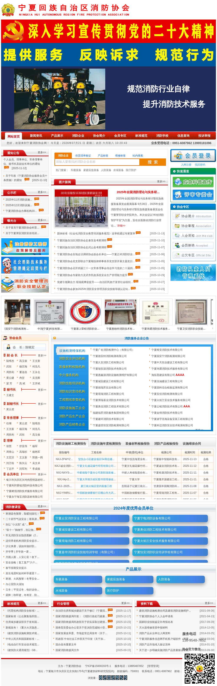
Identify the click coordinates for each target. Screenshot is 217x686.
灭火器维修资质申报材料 (153, 627)
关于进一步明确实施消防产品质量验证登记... (165, 650)
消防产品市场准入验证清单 (154, 644)
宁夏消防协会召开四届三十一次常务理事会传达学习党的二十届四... (96, 268)
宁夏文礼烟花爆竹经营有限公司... (96, 465)
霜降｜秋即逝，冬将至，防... (22, 595)
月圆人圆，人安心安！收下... (22, 557)
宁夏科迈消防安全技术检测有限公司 (172, 425)
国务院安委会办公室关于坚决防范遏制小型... (81, 627)
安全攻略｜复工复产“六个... (21, 562)
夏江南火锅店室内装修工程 (96, 486)
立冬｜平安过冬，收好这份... (22, 589)
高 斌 (22, 383)
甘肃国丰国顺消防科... (166, 486)
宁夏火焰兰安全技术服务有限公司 (171, 400)
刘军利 (23, 468)
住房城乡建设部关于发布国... (22, 621)
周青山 (10, 451)
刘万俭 (10, 463)
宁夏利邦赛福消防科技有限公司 (24, 485)
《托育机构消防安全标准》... (22, 610)
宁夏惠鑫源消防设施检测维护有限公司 (115, 375)
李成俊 (36, 468)
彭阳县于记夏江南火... (134, 486)
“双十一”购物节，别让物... (21, 529)
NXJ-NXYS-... (64, 472)
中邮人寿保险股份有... (134, 472)
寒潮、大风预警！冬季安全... (22, 578)
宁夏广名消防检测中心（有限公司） (114, 349)
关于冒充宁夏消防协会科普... (23, 227)
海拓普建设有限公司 (167, 375)
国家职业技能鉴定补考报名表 (156, 621)
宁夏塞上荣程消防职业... (87, 328)
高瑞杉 (23, 451)
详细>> (121, 225)
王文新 (36, 360)
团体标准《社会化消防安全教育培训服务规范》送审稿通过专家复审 (96, 233)
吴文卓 (36, 463)
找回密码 (200, 164)
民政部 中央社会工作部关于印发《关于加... (80, 638)
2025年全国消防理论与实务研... (138, 192)
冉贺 (22, 377)
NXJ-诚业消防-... (64, 465)
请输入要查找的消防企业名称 (75, 161)
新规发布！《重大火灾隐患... (22, 627)
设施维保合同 (192, 443)
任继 (9, 423)
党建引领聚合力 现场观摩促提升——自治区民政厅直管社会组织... (95, 282)
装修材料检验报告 (137, 443)
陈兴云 (23, 463)
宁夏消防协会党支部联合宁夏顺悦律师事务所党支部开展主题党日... (96, 261)
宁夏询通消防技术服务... (158, 328)
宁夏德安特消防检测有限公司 (110, 356)
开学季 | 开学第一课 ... (18, 551)
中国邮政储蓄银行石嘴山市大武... (96, 492)
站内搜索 (138, 155)
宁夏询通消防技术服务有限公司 (170, 368)
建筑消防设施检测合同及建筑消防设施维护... (165, 610)
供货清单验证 (83, 155)
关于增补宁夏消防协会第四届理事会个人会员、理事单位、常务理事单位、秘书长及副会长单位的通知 (25, 161)
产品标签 (103, 155)
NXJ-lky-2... (64, 479)
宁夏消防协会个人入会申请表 (156, 616)
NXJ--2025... (64, 486)
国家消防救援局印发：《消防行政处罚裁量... (81, 616)
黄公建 (10, 377)
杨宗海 (23, 366)
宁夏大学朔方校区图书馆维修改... (96, 479)
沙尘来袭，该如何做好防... (21, 546)
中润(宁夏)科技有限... (51, 328)
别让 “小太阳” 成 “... (17, 524)
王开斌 (36, 383)
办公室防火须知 (15, 584)
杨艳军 (36, 451)
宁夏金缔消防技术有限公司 (167, 412)
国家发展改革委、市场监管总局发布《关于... (81, 633)
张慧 (9, 446)
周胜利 (10, 372)
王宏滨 (10, 457)
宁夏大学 (134, 479)
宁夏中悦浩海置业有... (134, 459)
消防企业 (63, 155)
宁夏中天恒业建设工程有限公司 (170, 362)
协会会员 (15, 338)
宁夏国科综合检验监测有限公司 (170, 387)
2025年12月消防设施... (19, 205)
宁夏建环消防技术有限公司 (109, 419)
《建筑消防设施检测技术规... (22, 633)
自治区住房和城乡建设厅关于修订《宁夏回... (81, 610)
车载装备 (76, 170)
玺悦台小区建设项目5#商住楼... (96, 459)
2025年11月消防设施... (19, 199)
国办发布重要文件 (66, 644)
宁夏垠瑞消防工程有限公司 (109, 393)
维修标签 (120, 155)
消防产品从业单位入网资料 (154, 633)
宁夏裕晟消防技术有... (166, 472)
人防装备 (106, 170)
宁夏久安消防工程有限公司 (109, 362)
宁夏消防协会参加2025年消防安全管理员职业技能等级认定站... (93, 289)
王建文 (10, 395)
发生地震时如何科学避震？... (22, 573)
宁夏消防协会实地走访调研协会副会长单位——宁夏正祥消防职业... (96, 254)
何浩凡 (36, 366)
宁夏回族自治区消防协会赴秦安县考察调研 (82, 240)
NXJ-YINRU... (64, 492)
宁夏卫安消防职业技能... (193, 328)
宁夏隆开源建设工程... (166, 479)
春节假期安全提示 (16, 567)
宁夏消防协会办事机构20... (21, 210)
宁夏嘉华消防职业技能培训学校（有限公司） (86, 552)
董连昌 (23, 372)
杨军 (35, 446)
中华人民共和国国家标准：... (22, 638)
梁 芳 (9, 383)
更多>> (42, 152)
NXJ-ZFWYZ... (64, 459)
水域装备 (118, 170)
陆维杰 (10, 360)
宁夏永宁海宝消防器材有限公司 (24, 496)
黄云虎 (10, 409)
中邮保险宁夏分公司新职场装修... (96, 472)
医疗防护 (131, 170)
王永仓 (36, 372)
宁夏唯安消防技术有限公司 (167, 349)
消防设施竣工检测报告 (71, 443)
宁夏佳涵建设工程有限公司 (167, 381)
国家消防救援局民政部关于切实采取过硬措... (81, 621)
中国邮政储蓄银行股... (134, 492)
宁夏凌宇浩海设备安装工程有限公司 (172, 419)
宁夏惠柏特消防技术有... (122, 328)
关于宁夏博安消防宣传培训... (23, 233)
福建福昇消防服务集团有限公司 (111, 412)
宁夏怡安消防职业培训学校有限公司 (158, 552)
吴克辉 (36, 377)
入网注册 (186, 164)
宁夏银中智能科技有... (166, 459)
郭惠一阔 (37, 457)
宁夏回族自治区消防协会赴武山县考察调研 (82, 247)
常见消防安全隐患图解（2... (22, 535)
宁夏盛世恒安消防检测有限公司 (111, 425)
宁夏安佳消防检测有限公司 (167, 393)
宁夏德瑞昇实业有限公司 (107, 387)
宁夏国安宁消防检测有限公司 (168, 356)
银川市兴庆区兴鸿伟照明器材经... (25, 479)
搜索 (152, 162)
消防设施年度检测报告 (106, 443)
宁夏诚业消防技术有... (166, 465)
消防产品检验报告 (166, 443)
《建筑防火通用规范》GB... (22, 650)
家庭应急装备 (91, 170)
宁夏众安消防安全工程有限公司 (77, 518)
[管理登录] (153, 666)
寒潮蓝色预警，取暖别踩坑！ (22, 513)
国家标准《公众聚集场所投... (22, 616)
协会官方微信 (191, 649)
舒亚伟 (23, 446)
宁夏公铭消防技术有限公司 (170, 406)
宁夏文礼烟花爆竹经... (134, 465)
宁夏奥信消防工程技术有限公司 (111, 406)
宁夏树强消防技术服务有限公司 (24, 491)
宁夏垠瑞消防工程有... (166, 492)
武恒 (9, 366)
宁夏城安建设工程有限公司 (109, 381)
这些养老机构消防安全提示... (22, 540)
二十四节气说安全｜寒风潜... (22, 519)
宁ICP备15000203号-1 (98, 666)
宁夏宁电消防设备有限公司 (152, 518)
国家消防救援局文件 (67, 650)
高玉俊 (23, 360)
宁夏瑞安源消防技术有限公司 (110, 368)
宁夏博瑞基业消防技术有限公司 (111, 400)
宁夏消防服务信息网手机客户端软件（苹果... (165, 638)
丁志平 (10, 468)
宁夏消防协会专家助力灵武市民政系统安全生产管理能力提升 (92, 275)
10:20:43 (121, 143)
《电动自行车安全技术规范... (22, 644)
